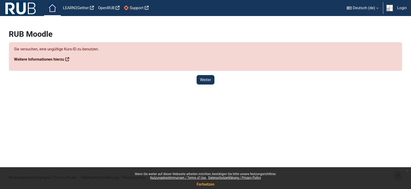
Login (402, 8)
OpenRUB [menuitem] (106, 8)
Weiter (205, 79)
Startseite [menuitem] (52, 8)
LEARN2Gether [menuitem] (76, 8)
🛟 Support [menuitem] (133, 8)
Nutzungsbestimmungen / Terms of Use (178, 178)
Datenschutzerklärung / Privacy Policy (234, 178)
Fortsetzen (205, 184)
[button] (362, 8)
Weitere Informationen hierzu (49, 59)
